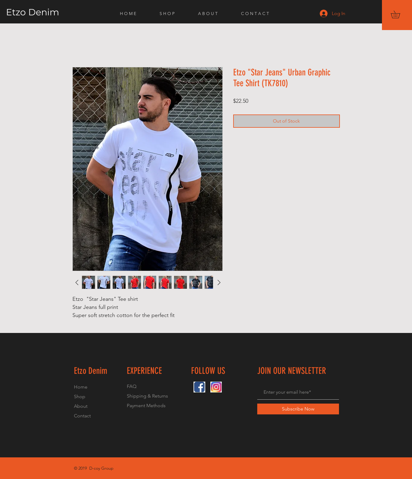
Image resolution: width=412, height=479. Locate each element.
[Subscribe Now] (298, 409)
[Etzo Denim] (47, 12)
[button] (399, 14)
